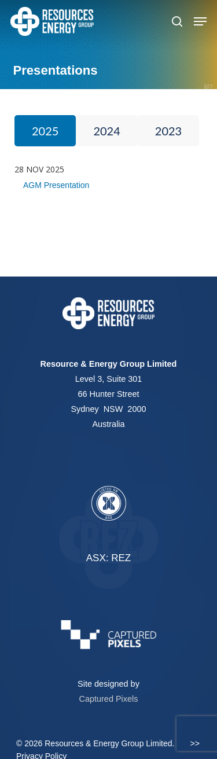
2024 (106, 131)
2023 (168, 131)
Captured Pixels (108, 698)
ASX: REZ (108, 557)
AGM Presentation (56, 185)
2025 (45, 131)
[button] (200, 21)
